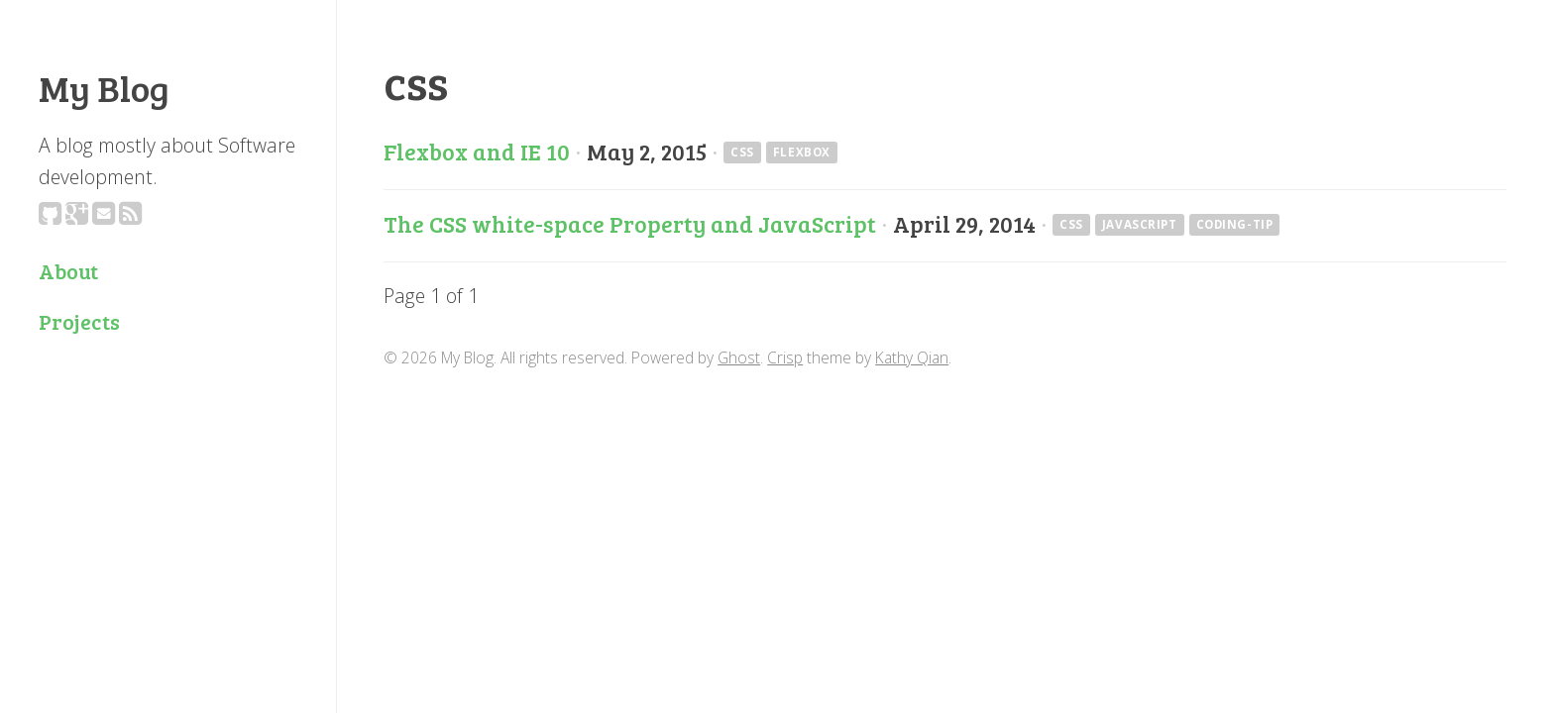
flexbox (802, 153)
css (742, 153)
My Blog (104, 87)
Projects (79, 321)
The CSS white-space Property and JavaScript (630, 224)
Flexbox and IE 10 (477, 151)
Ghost (739, 357)
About (68, 270)
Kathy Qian (911, 357)
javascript (1139, 225)
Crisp (785, 357)
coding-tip (1235, 225)
